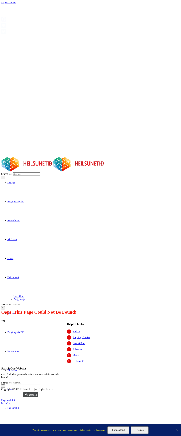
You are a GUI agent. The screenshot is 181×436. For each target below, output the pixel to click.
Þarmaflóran (79, 343)
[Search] (3, 177)
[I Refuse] (177, 430)
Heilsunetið (78, 361)
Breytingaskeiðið (81, 337)
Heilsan (76, 331)
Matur (76, 355)
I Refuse (140, 430)
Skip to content (8, 2)
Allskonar (77, 349)
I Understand (118, 430)
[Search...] (26, 174)
